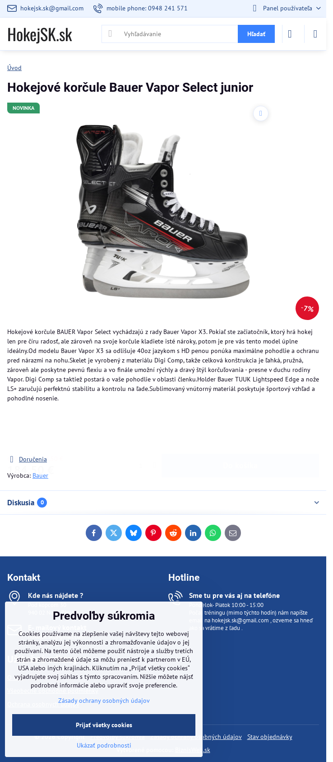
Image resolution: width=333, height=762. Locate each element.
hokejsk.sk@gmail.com (240, 620)
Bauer (40, 475)
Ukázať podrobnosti (104, 745)
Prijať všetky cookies (104, 725)
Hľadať (256, 34)
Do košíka (240, 428)
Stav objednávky (269, 737)
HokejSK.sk (39, 34)
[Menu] (315, 34)
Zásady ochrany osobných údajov (104, 700)
